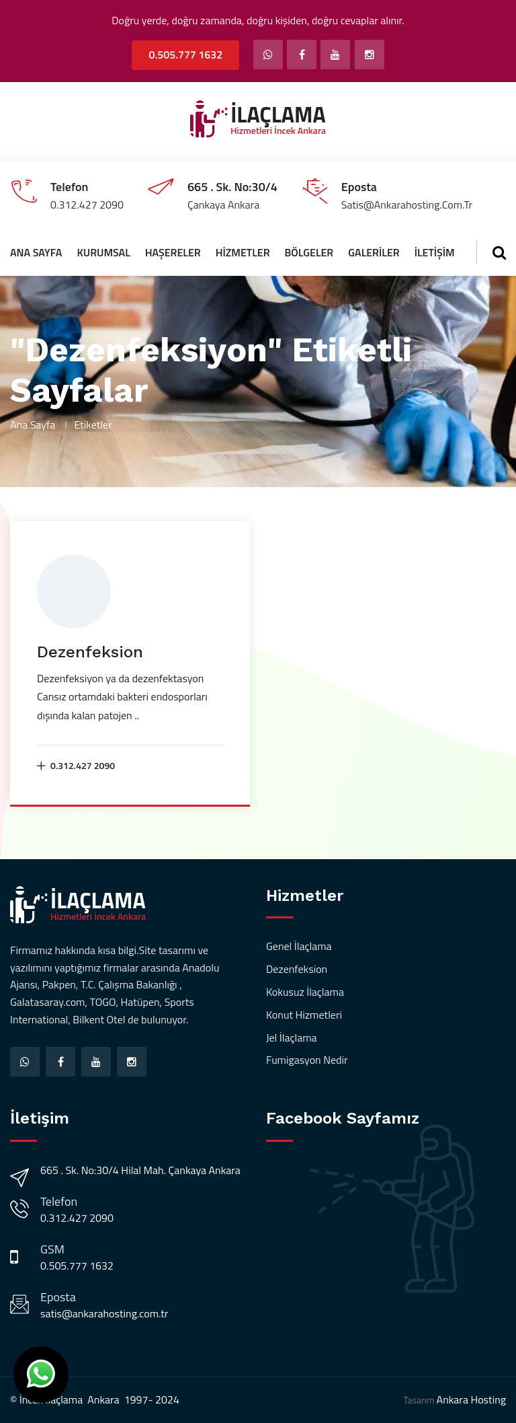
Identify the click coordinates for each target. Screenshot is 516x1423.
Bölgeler (309, 252)
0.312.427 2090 (76, 765)
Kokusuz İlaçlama (305, 992)
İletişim (435, 252)
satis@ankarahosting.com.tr (104, 1313)
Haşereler (173, 252)
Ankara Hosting (471, 1399)
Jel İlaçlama (291, 1037)
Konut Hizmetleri (304, 1015)
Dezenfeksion (90, 652)
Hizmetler (243, 252)
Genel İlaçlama (299, 946)
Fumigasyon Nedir (307, 1060)
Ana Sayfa (36, 252)
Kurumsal (103, 252)
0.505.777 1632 (185, 54)
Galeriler (373, 252)
